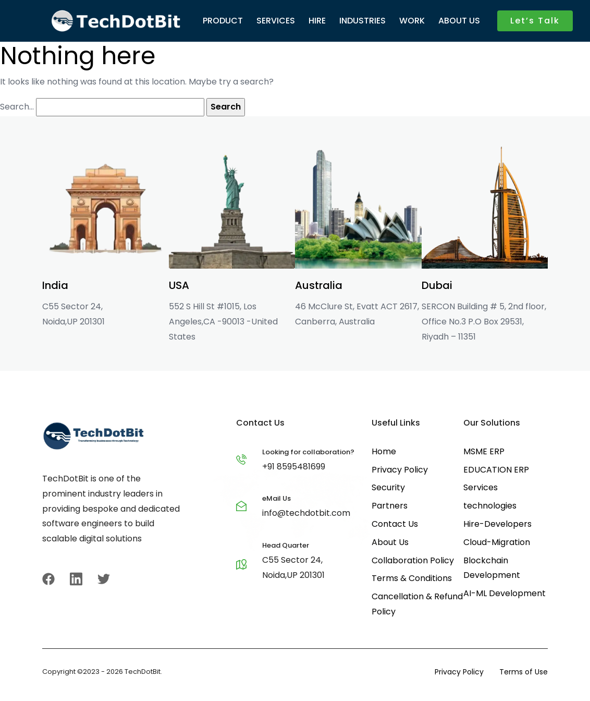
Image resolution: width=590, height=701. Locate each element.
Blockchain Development (491, 568)
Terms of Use (523, 672)
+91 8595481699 (293, 467)
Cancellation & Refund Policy (417, 604)
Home (384, 451)
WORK (412, 21)
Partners (390, 506)
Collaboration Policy (413, 560)
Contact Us (395, 524)
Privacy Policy (400, 470)
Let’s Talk (535, 21)
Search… (17, 107)
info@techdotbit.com (306, 513)
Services (480, 487)
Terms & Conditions (412, 578)
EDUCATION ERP (496, 470)
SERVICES (275, 21)
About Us (390, 542)
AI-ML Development (504, 593)
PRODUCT (223, 21)
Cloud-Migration (496, 542)
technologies (490, 506)
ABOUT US (459, 21)
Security (388, 487)
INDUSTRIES (362, 21)
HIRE (317, 21)
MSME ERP (484, 451)
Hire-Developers (497, 524)
